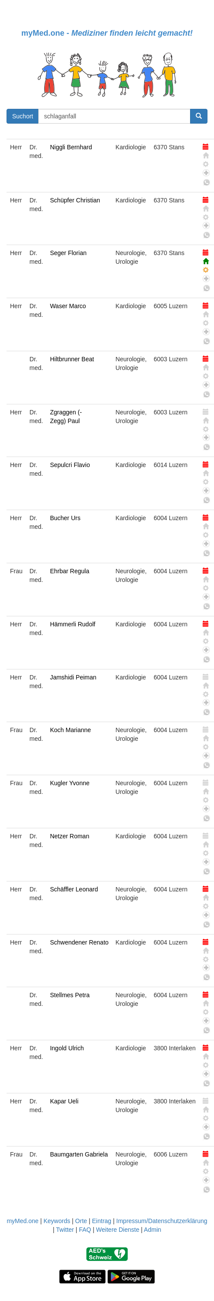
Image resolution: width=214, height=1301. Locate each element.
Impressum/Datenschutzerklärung (161, 1220)
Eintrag (101, 1220)
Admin (152, 1229)
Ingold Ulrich (67, 1048)
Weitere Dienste (117, 1229)
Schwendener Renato (79, 942)
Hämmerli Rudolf (72, 624)
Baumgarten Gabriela (79, 1154)
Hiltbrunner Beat (72, 359)
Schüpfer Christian (75, 200)
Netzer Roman (69, 836)
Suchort (22, 116)
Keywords (56, 1220)
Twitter (65, 1229)
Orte (81, 1220)
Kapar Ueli (64, 1101)
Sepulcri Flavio (70, 464)
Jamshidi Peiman (73, 677)
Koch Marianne (70, 729)
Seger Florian (68, 252)
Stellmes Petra (70, 995)
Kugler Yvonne (70, 783)
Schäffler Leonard (74, 889)
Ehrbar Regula (69, 571)
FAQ (85, 1229)
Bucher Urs (65, 517)
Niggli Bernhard (71, 147)
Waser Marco (68, 306)
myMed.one (22, 1220)
